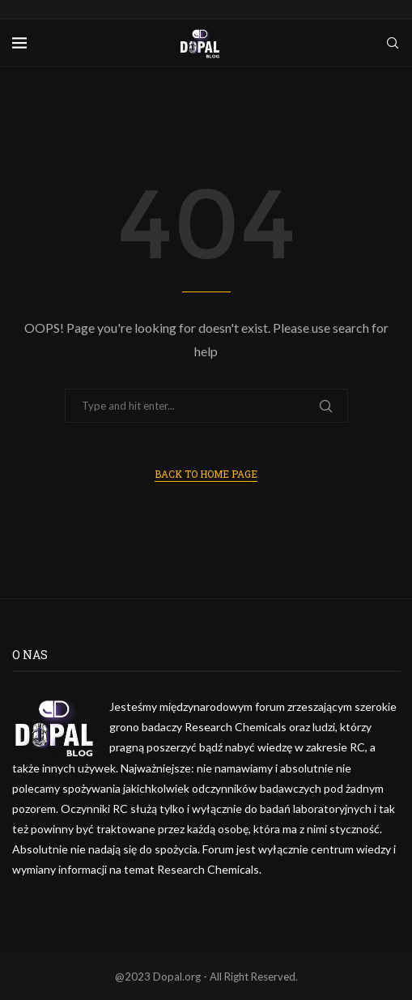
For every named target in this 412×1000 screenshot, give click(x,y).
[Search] (392, 42)
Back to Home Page (206, 473)
